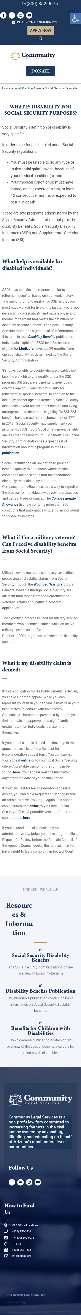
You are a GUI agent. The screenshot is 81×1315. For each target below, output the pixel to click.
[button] (40, 38)
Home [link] (6, 88)
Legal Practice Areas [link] (27, 88)
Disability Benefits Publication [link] (40, 991)
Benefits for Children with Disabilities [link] (40, 1030)
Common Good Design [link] (16, 1303)
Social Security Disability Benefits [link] (40, 957)
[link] (75, 18)
